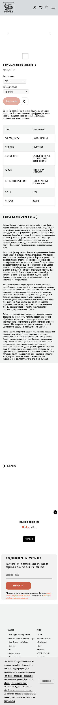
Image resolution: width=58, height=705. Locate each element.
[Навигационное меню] (53, 8)
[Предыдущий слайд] (8, 33)
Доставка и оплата (44, 639)
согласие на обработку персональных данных (29, 594)
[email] (29, 575)
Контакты (41, 650)
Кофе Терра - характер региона (19, 635)
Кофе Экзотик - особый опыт (18, 642)
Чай (10, 650)
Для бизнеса (42, 642)
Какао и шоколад (14, 653)
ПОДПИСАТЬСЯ (18, 585)
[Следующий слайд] (50, 33)
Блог (39, 646)
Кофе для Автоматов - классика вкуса (21, 639)
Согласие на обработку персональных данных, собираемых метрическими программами (20, 697)
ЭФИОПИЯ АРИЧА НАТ (29, 522)
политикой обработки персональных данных (28, 596)
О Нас (40, 635)
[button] (35, 7)
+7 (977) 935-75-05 (43, 653)
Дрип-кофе (12, 646)
